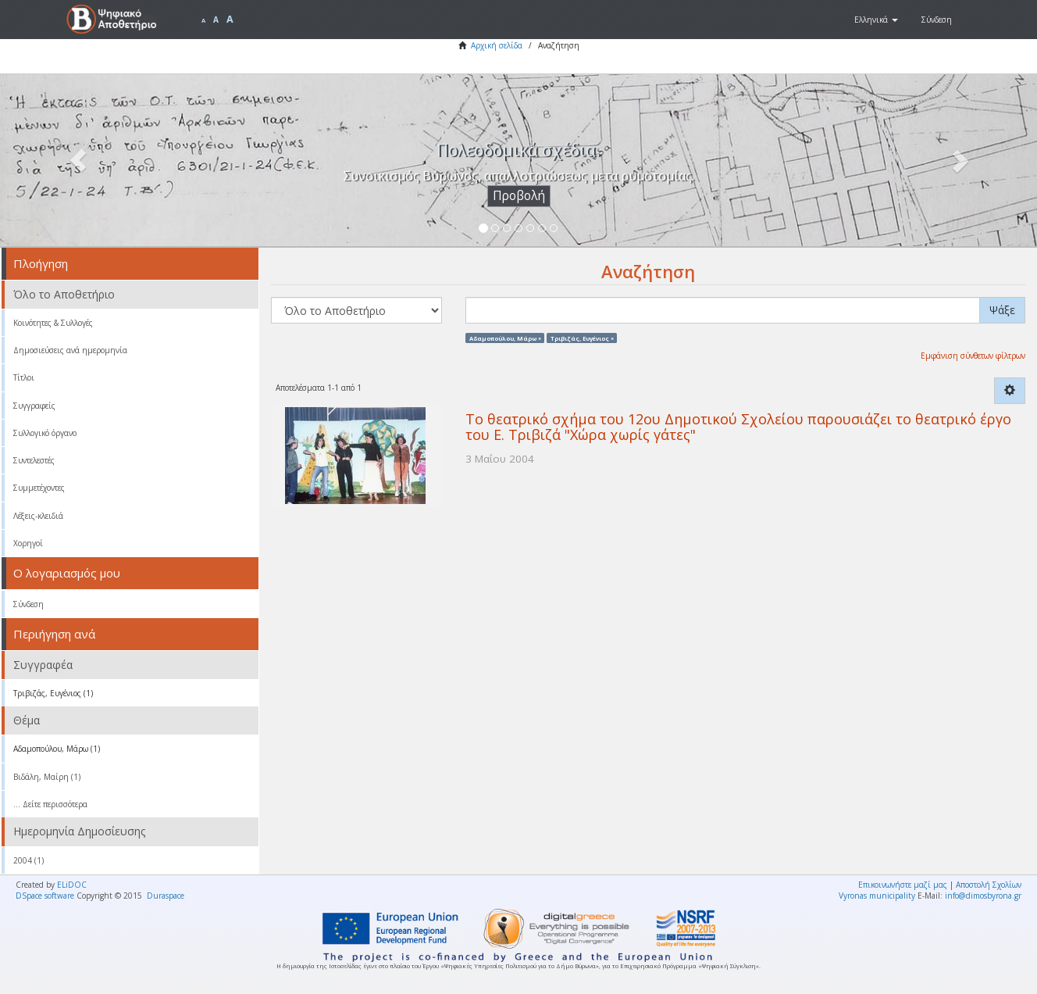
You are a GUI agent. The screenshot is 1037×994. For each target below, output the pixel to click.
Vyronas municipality (877, 895)
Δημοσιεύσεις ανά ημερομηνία (70, 350)
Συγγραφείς (34, 405)
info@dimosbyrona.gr (983, 895)
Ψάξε (1002, 309)
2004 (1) (28, 860)
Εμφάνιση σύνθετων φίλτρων (973, 355)
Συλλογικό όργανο (45, 432)
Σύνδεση (28, 604)
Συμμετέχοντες (39, 487)
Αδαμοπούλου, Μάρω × (505, 337)
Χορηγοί (28, 543)
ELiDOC (72, 884)
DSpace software (45, 895)
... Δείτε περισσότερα (50, 804)
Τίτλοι (23, 377)
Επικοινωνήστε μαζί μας (902, 884)
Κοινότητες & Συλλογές (53, 322)
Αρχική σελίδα (496, 45)
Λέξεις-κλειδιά (38, 515)
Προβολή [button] (519, 196)
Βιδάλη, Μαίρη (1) (46, 776)
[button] (876, 19)
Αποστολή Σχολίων (988, 884)
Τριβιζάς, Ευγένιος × (582, 337)
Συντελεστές (34, 460)
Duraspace (165, 895)
